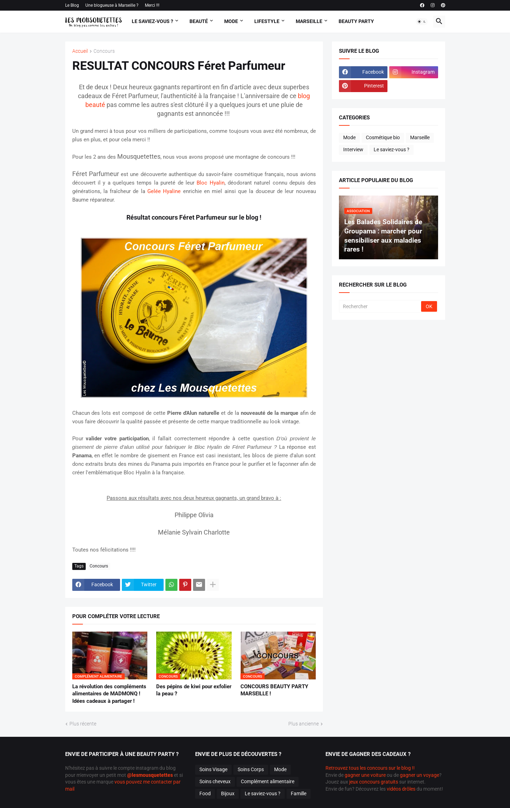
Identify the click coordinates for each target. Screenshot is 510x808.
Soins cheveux (215, 781)
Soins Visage (213, 769)
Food (205, 793)
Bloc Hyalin (210, 183)
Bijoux (227, 793)
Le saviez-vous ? (391, 149)
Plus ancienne (303, 724)
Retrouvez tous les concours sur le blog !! (370, 768)
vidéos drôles (401, 789)
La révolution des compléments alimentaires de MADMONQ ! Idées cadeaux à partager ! (109, 693)
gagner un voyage (419, 775)
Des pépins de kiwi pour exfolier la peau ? (193, 690)
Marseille (309, 21)
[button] (422, 21)
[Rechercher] (380, 306)
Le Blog (72, 5)
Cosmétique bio (383, 137)
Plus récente (82, 724)
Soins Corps (251, 769)
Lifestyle (266, 21)
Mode (231, 21)
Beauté (198, 21)
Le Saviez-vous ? (152, 21)
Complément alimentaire (267, 781)
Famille (298, 793)
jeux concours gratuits (373, 782)
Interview (353, 149)
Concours (104, 51)
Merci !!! (152, 5)
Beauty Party (356, 21)
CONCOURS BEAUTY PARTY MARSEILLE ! (274, 690)
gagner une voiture (365, 775)
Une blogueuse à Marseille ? (111, 5)
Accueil (80, 51)
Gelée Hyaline (164, 191)
